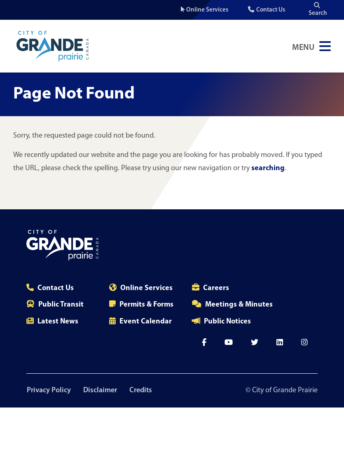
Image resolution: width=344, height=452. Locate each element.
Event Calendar (145, 322)
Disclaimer (100, 390)
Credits (142, 390)
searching (268, 168)
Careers (216, 288)
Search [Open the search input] (318, 9)
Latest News (57, 322)
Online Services (207, 10)
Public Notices (227, 322)
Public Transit (61, 305)
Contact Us (270, 10)
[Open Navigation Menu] (311, 46)
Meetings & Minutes (239, 305)
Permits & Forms (146, 305)
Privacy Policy (48, 390)
